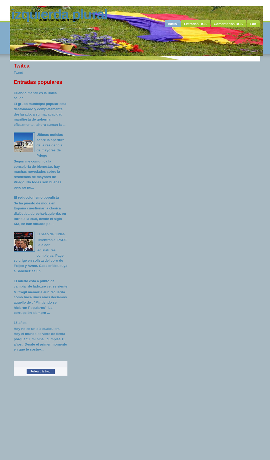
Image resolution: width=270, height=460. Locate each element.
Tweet (18, 73)
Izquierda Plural (59, 14)
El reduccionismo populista (36, 197)
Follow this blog (41, 371)
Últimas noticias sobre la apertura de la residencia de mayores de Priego (50, 145)
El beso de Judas (50, 234)
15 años (20, 323)
